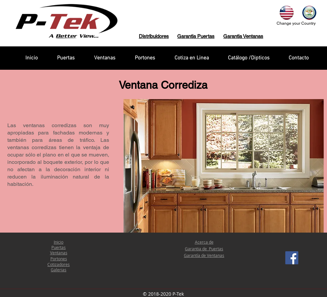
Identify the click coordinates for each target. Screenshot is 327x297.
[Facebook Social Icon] (291, 257)
